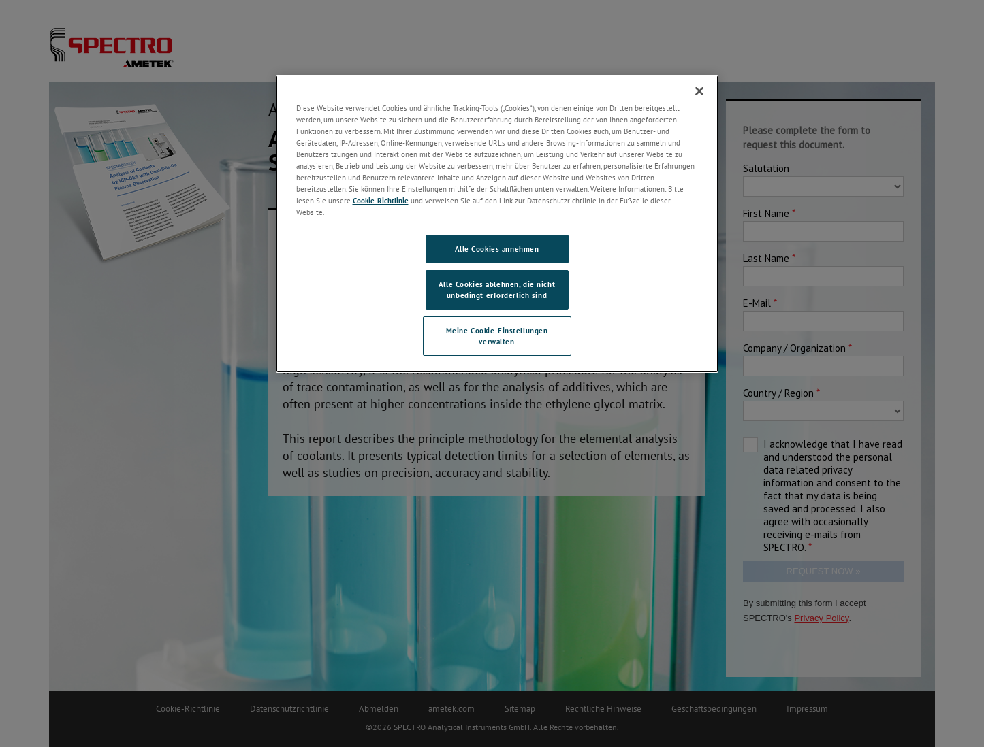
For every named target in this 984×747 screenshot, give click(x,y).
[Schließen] (699, 91)
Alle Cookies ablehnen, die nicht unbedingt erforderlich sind (497, 289)
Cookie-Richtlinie (381, 200)
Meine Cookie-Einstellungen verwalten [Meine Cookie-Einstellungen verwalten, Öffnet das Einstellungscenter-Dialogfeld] (497, 335)
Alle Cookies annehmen (497, 249)
